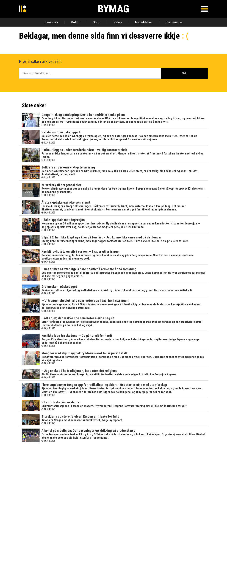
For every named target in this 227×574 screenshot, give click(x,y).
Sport (97, 22)
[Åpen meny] (204, 8)
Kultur (75, 22)
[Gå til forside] (22, 9)
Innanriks (51, 22)
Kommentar (174, 22)
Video (118, 22)
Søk (184, 73)
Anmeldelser (144, 22)
